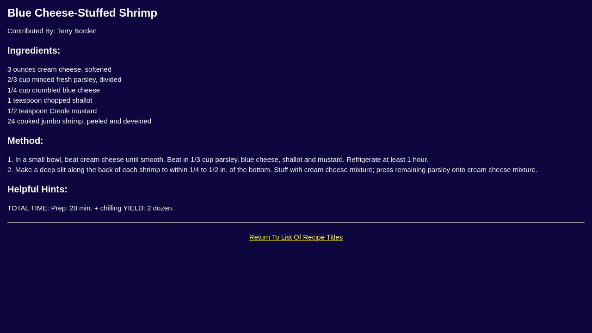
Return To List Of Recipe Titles (296, 237)
